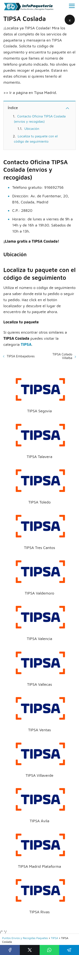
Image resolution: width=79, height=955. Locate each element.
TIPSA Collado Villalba (62, 356)
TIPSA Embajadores (21, 356)
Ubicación (31, 128)
